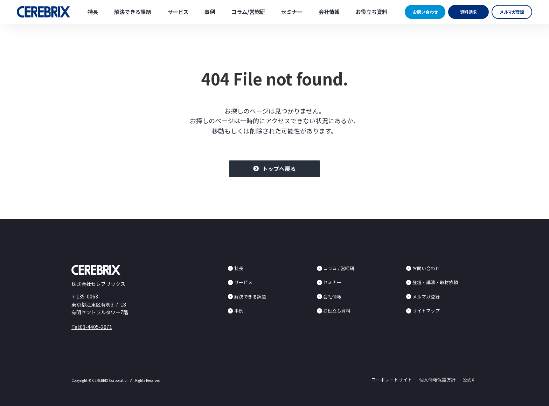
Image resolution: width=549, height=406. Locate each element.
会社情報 (329, 11)
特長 (93, 11)
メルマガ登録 (512, 12)
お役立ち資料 (371, 11)
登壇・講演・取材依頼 (435, 282)
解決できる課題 (132, 11)
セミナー (291, 11)
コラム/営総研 (248, 11)
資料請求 (468, 12)
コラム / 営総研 (338, 268)
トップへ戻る (279, 168)
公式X (468, 379)
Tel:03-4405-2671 (91, 326)
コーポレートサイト (391, 379)
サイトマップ (426, 310)
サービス (177, 11)
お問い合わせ (425, 12)
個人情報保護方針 (437, 379)
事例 (209, 11)
